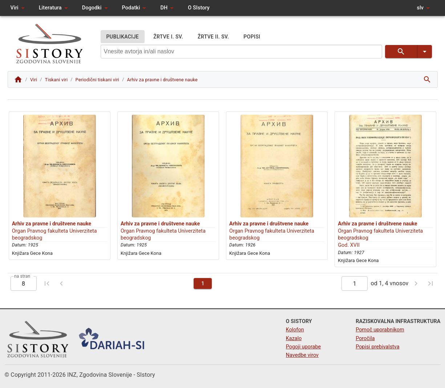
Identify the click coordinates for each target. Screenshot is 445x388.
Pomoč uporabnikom (380, 330)
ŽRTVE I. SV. (168, 37)
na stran (22, 276)
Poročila (365, 338)
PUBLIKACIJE (123, 37)
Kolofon (295, 330)
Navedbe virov (302, 355)
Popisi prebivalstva (377, 347)
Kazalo (294, 338)
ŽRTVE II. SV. (213, 37)
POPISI (252, 37)
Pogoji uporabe (303, 347)
